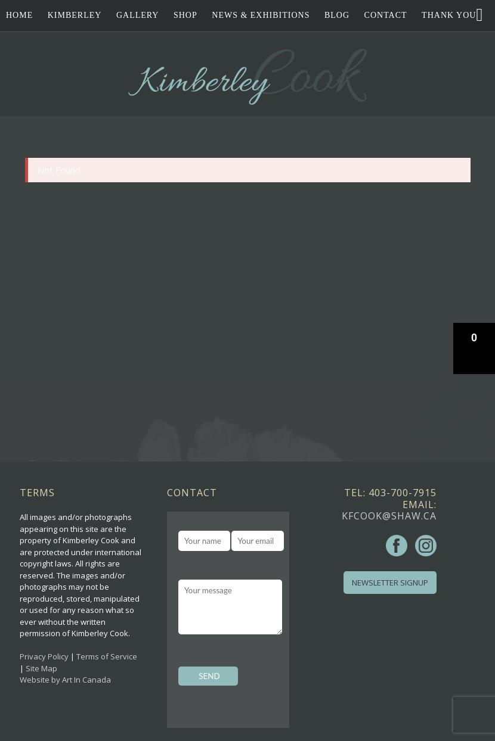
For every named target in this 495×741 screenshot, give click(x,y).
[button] (474, 348)
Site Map (41, 668)
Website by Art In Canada (65, 679)
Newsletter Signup (390, 582)
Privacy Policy (44, 656)
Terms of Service (106, 656)
